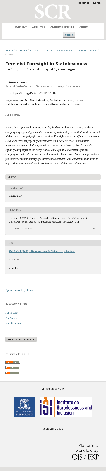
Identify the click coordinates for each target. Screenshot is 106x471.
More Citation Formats (24, 228)
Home (9, 50)
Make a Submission (21, 339)
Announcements (62, 26)
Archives (38, 26)
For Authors (11, 318)
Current (21, 26)
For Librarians (13, 323)
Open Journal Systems (19, 290)
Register (83, 2)
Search (69, 35)
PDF (13, 177)
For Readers (11, 312)
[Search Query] (46, 35)
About (84, 26)
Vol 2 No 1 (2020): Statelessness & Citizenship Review (63, 50)
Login (97, 2)
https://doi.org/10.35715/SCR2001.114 (34, 93)
